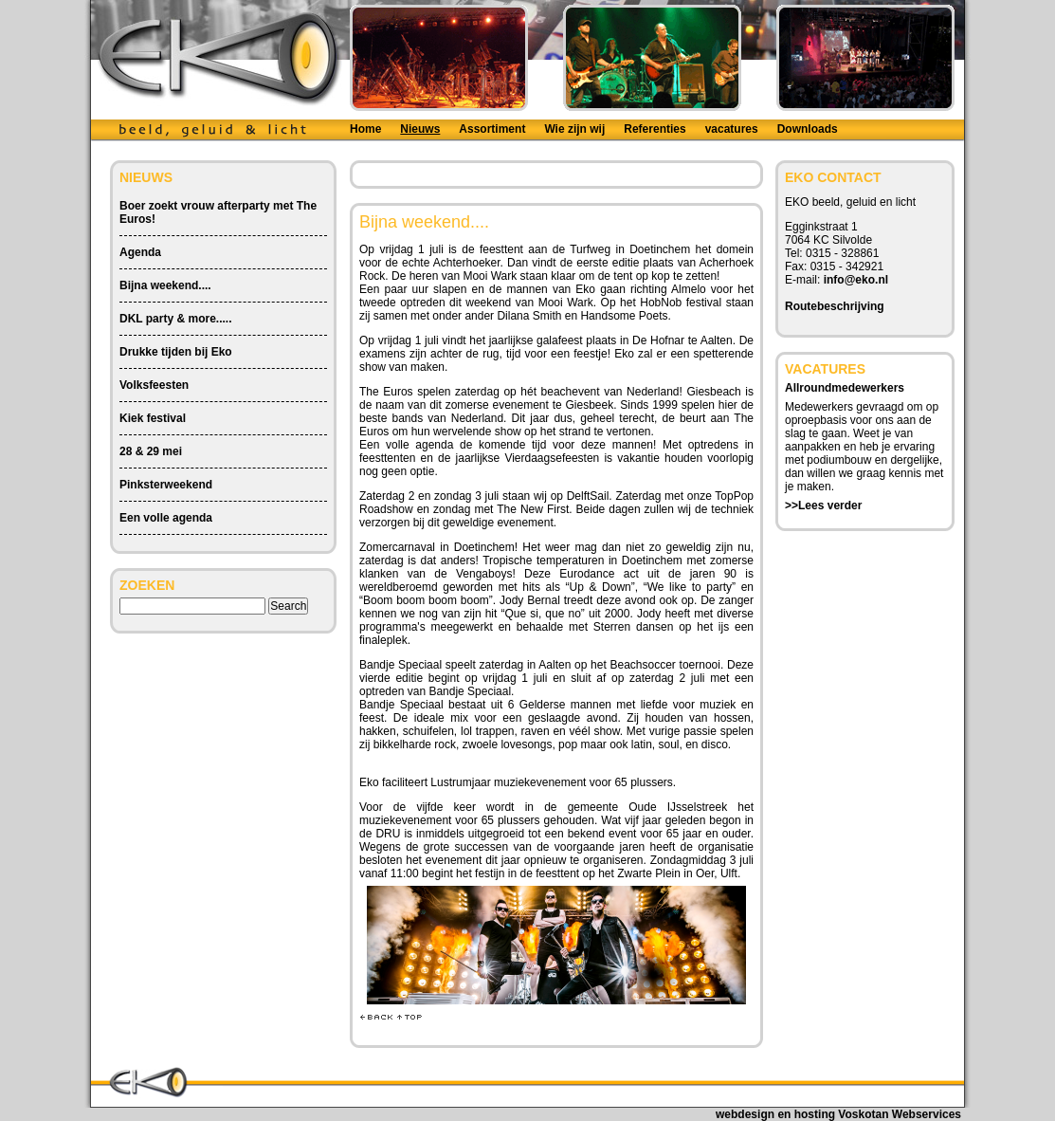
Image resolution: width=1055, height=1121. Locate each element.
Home (365, 129)
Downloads (807, 129)
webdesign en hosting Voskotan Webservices (838, 1114)
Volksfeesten (154, 385)
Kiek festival (152, 418)
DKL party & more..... (175, 318)
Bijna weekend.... (165, 285)
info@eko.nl (856, 279)
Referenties (654, 129)
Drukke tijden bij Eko (175, 351)
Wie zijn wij (574, 129)
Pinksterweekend (165, 484)
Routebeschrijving (834, 306)
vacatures (731, 129)
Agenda (140, 252)
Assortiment (492, 129)
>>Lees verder (823, 505)
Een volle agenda (165, 517)
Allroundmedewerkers (844, 388)
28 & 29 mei (150, 451)
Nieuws (420, 129)
